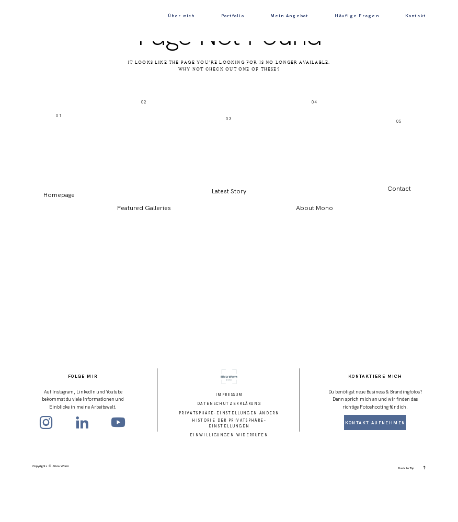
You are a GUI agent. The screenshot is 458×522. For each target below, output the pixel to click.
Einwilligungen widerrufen (229, 476)
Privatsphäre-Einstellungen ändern (229, 453)
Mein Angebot (289, 15)
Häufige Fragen (357, 15)
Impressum (229, 436)
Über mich (181, 15)
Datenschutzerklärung (229, 445)
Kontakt (415, 15)
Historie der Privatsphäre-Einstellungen (229, 464)
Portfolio (232, 15)
